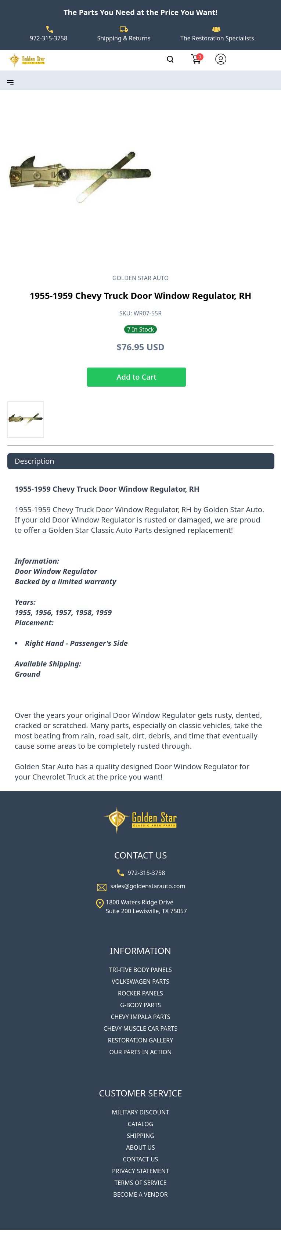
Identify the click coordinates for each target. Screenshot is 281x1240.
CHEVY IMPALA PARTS (140, 1017)
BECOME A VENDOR (140, 1194)
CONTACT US (140, 1159)
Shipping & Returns (123, 38)
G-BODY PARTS (140, 1005)
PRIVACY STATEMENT (140, 1171)
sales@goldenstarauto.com (148, 886)
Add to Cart (136, 377)
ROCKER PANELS (140, 993)
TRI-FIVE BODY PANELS (140, 970)
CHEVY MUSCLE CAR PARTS (140, 1028)
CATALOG (140, 1124)
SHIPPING (140, 1136)
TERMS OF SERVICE (141, 1183)
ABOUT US (140, 1147)
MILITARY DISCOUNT (140, 1112)
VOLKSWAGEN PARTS (140, 981)
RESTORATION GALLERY (140, 1040)
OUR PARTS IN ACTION (140, 1052)
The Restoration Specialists (217, 38)
